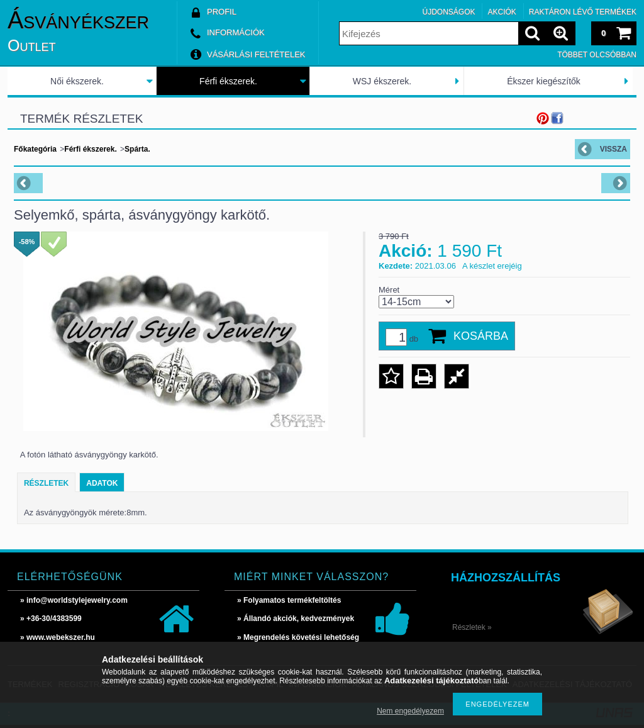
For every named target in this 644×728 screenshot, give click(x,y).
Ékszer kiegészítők (543, 81)
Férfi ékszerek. (228, 81)
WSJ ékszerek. (382, 81)
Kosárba (480, 336)
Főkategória (35, 149)
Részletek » (472, 627)
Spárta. (137, 149)
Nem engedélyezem (410, 711)
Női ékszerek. (77, 81)
